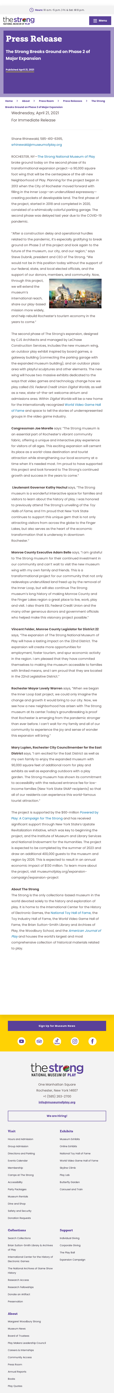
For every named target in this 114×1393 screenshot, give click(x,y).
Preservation (15, 1301)
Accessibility (15, 1182)
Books (11, 1379)
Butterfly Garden (70, 1182)
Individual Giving (69, 1238)
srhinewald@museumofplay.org (36, 144)
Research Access (18, 1280)
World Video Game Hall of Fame (79, 1160)
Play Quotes (15, 1386)
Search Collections (19, 1238)
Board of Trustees (18, 1336)
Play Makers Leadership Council (27, 1343)
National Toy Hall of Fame (71, 913)
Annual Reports (17, 1371)
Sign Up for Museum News (57, 1026)
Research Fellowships (21, 1287)
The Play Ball (67, 1252)
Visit (11, 1131)
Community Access (20, 1357)
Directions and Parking (21, 1153)
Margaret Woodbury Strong (24, 1321)
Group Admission (18, 1146)
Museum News (17, 1328)
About (12, 1314)
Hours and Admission (20, 1139)
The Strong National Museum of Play (66, 156)
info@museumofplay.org (57, 1102)
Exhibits (66, 1131)
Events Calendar (18, 1160)
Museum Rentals (18, 1196)
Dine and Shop (17, 1203)
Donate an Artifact (19, 1294)
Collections (17, 1230)
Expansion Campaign (72, 1259)
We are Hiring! (57, 1116)
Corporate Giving (70, 1245)
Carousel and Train (71, 1189)
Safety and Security (19, 1211)
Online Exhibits (68, 1146)
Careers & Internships (21, 1350)
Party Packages (17, 1189)
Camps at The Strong (21, 1175)
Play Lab (65, 1175)
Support (66, 1230)
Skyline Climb (68, 1168)
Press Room (15, 1364)
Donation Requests (19, 1218)
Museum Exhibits (70, 1139)
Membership (15, 1168)
